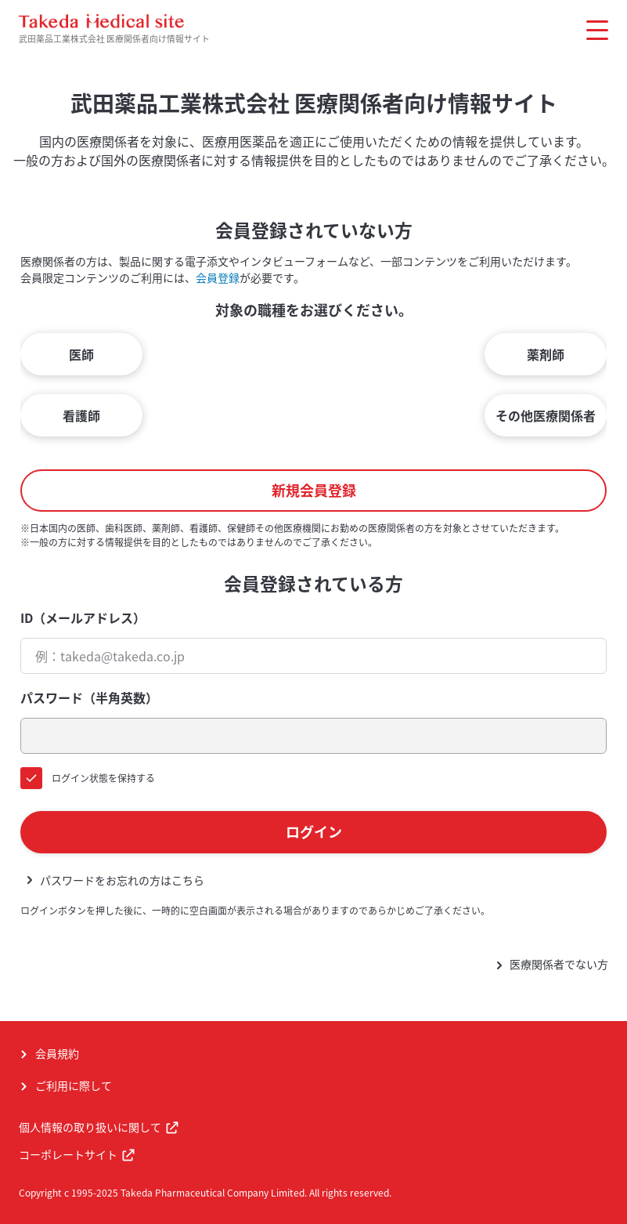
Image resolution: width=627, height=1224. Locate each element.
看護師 (81, 415)
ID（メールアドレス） (83, 617)
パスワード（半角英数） (89, 697)
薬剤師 (545, 354)
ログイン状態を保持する (103, 778)
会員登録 (218, 277)
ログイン (314, 831)
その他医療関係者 (545, 415)
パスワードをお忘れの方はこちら (122, 880)
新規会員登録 (314, 490)
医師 (81, 354)
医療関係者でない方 (559, 964)
